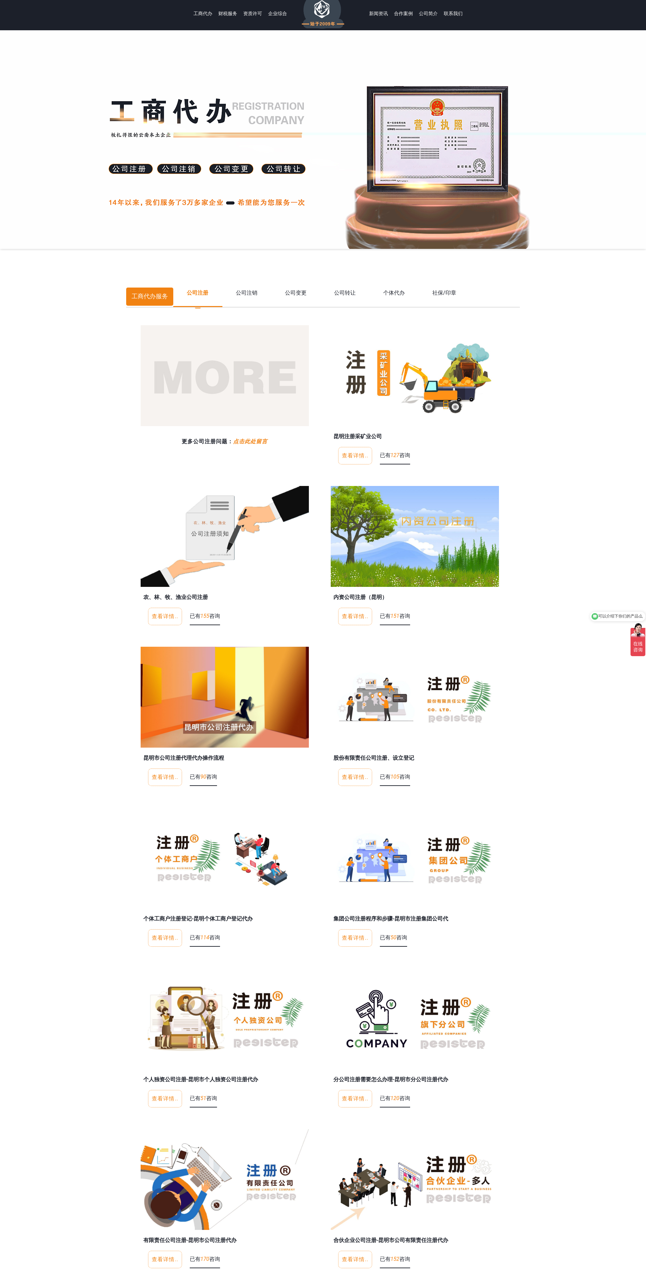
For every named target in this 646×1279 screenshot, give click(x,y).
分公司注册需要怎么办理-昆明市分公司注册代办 (390, 1079)
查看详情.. (355, 455)
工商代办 (202, 13)
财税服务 (227, 13)
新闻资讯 (378, 13)
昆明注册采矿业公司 (357, 436)
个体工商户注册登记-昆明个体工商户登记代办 (198, 918)
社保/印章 (444, 293)
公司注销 (246, 293)
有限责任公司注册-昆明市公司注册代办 (190, 1240)
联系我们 (453, 13)
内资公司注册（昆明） (360, 597)
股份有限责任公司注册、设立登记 (373, 758)
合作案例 (403, 13)
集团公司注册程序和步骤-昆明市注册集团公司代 (390, 918)
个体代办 (394, 293)
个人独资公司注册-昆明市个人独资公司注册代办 (200, 1079)
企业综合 (277, 13)
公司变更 (296, 293)
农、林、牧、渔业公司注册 (175, 597)
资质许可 (252, 13)
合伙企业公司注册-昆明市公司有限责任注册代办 (390, 1240)
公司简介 (428, 13)
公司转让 (345, 293)
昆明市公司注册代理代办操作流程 (183, 758)
